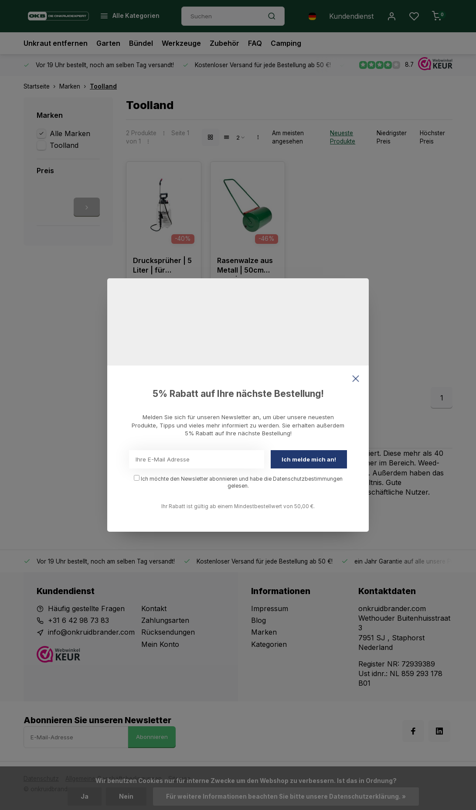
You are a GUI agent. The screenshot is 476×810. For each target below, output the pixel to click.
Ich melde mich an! (309, 459)
